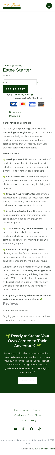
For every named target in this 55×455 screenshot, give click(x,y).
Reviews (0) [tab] (15, 116)
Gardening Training (12, 65)
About (26, 410)
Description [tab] (15, 112)
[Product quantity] (20, 82)
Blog (30, 415)
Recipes (36, 410)
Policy (33, 420)
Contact (23, 420)
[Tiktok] (39, 429)
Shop (38, 415)
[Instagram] (23, 429)
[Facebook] (31, 429)
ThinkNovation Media (44, 449)
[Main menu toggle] (49, 6)
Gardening (20, 415)
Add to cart (15, 89)
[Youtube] (15, 429)
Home (17, 410)
